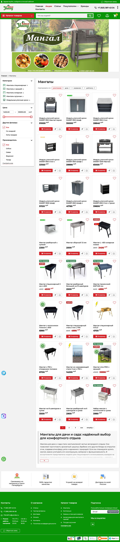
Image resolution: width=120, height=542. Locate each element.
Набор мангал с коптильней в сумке (102, 410)
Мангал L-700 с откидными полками (48, 368)
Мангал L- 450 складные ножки (103, 244)
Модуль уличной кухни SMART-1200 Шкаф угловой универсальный (50, 203)
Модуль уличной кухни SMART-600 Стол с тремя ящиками (104, 203)
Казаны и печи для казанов (73, 514)
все (81, 428)
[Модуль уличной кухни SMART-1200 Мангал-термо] (104, 147)
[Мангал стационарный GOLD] (104, 313)
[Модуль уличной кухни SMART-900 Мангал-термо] (50, 105)
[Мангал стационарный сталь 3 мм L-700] (77, 313)
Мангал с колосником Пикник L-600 (48, 327)
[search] (64, 15)
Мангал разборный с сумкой (50, 245)
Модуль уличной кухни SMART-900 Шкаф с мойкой (76, 162)
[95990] (22, 112)
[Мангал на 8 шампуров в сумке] (50, 396)
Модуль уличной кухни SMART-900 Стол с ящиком (49, 162)
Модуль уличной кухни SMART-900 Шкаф (76, 119)
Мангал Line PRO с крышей (104, 369)
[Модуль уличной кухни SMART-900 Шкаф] (77, 105)
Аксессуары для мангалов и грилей (73, 518)
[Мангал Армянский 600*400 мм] (104, 271)
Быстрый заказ (55, 129)
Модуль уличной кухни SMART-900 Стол (103, 119)
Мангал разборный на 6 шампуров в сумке (76, 410)
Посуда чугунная (69, 522)
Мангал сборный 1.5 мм (76, 243)
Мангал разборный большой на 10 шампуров (77, 285)
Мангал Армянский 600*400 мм (101, 285)
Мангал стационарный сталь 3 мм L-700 (76, 327)
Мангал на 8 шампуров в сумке (50, 410)
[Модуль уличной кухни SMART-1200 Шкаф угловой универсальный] (50, 188)
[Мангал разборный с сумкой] (50, 230)
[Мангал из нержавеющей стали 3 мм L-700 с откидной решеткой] (77, 354)
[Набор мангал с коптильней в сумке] (104, 396)
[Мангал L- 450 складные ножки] (104, 230)
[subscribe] (105, 512)
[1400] (8, 112)
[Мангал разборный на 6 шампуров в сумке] (77, 396)
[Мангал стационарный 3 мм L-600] (50, 271)
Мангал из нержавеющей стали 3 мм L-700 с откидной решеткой (77, 369)
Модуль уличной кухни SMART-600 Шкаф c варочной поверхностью (77, 203)
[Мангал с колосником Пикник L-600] (50, 313)
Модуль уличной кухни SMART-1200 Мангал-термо (103, 162)
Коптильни (67, 511)
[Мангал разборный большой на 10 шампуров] (77, 271)
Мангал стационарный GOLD (103, 327)
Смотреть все (8, 163)
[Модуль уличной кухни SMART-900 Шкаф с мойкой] (77, 147)
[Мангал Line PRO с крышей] (104, 354)
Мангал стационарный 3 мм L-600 (49, 285)
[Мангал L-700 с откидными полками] (50, 354)
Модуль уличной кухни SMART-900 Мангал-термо (50, 119)
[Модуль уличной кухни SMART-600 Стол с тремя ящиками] (104, 188)
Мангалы (66, 508)
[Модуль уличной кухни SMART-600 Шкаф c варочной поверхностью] (77, 188)
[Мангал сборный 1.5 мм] (77, 230)
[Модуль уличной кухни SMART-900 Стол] (104, 105)
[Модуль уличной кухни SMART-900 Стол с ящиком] (50, 147)
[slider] (4, 117)
